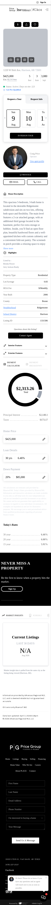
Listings (16, 759)
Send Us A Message (25, 840)
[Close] (46, 878)
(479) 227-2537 (11, 864)
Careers (38, 765)
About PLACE (21, 771)
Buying (24, 759)
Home (7, 759)
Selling (32, 759)
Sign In (41, 2)
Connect (32, 771)
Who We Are (27, 765)
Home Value (15, 765)
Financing (42, 759)
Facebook (9, 870)
